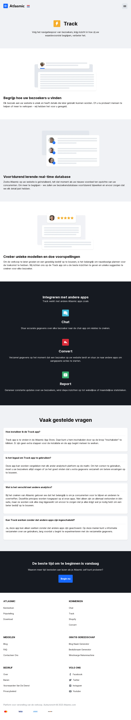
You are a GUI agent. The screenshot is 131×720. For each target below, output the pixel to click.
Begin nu (65, 578)
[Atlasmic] (14, 6)
